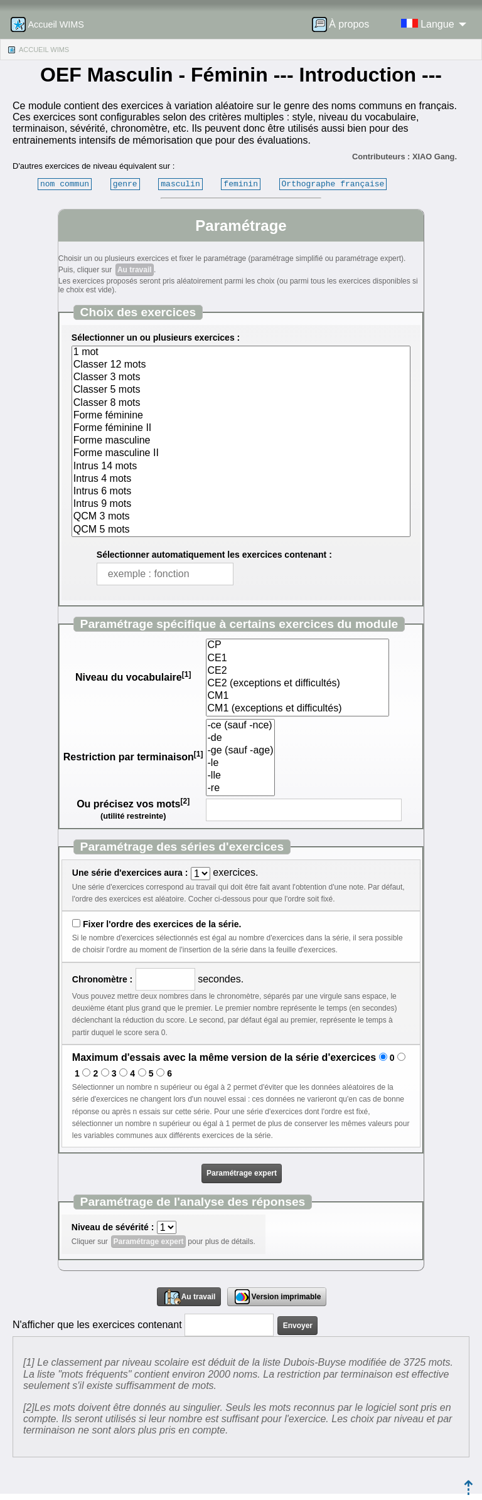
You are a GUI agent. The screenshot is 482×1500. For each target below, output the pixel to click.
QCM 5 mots (241, 530)
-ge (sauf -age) (240, 751)
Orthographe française (333, 183)
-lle (240, 776)
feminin (240, 183)
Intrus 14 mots (241, 466)
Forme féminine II (241, 428)
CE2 (297, 671)
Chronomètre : (102, 979)
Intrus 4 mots (241, 479)
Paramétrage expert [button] (241, 1173)
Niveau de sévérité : (113, 1227)
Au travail (134, 269)
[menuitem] (344, 24)
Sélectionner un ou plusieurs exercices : (156, 337)
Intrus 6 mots (241, 492)
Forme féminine (241, 416)
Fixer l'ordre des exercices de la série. (162, 924)
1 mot (241, 352)
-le (240, 763)
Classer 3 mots (241, 377)
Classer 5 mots (241, 390)
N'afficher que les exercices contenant (97, 1324)
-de (240, 738)
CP (297, 645)
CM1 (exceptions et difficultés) (297, 709)
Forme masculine (241, 441)
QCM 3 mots (241, 517)
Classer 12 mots (241, 365)
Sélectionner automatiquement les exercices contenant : (214, 555)
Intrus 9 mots (241, 504)
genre (125, 183)
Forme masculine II (241, 453)
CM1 (297, 696)
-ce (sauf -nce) (240, 726)
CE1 (297, 658)
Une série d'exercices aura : (130, 873)
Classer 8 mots (241, 403)
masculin (180, 183)
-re (240, 788)
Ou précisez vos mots (133, 804)
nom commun (64, 183)
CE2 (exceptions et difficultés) (297, 684)
